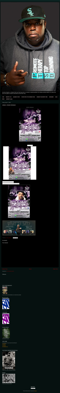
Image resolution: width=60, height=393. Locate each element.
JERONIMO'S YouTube (9, 99)
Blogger (35, 390)
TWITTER (3, 344)
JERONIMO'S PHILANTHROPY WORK (42, 97)
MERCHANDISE (51, 97)
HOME (3, 97)
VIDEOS (3, 99)
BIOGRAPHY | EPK (8, 97)
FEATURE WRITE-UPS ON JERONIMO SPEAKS (28, 97)
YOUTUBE (4, 345)
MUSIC (56, 97)
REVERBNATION (5, 346)
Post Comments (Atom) (10, 271)
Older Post (55, 269)
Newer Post (4, 269)
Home (30, 269)
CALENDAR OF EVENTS (16, 97)
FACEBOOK (4, 343)
